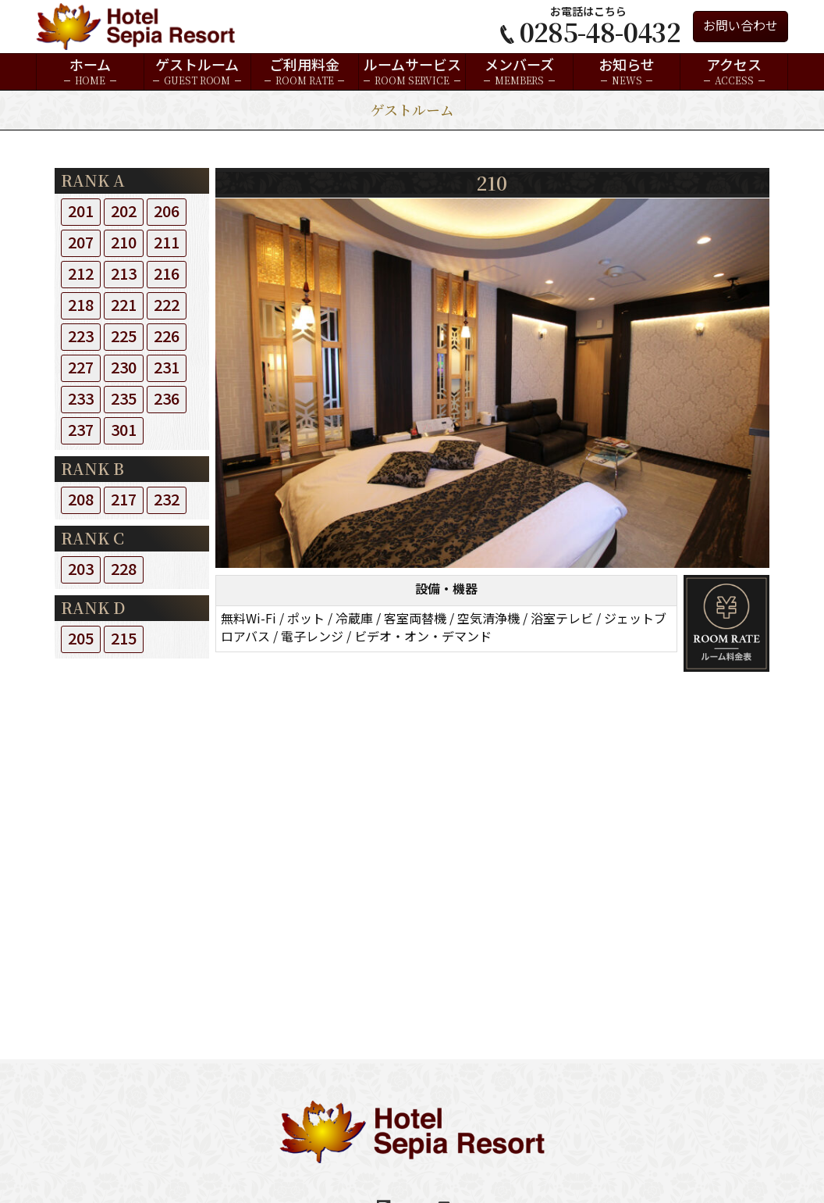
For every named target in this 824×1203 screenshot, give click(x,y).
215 (124, 639)
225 (124, 337)
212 (81, 274)
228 (124, 570)
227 (81, 368)
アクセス (734, 72)
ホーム (90, 72)
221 (124, 306)
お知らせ (626, 72)
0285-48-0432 (600, 31)
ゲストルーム (197, 72)
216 (166, 274)
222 (166, 306)
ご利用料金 (304, 72)
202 (124, 212)
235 (124, 399)
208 (81, 500)
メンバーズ (519, 72)
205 (81, 639)
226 (166, 337)
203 (81, 570)
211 (166, 243)
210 (124, 243)
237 (81, 431)
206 (166, 212)
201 (81, 212)
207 (81, 243)
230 (124, 368)
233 (81, 399)
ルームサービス (412, 72)
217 (124, 500)
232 (166, 500)
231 (166, 368)
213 (124, 274)
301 (124, 431)
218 (81, 306)
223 (81, 337)
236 (166, 399)
